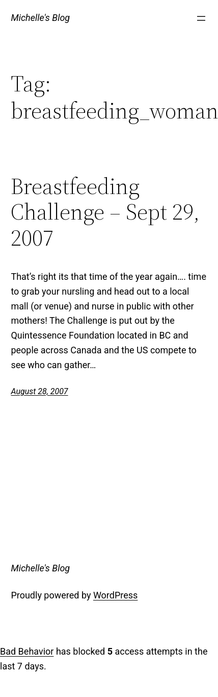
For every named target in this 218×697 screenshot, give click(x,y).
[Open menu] (201, 18)
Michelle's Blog (40, 17)
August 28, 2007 (39, 391)
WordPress (115, 595)
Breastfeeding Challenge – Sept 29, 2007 (105, 212)
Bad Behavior (26, 651)
